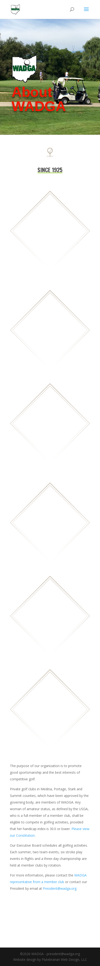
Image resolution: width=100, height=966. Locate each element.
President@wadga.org (59, 888)
